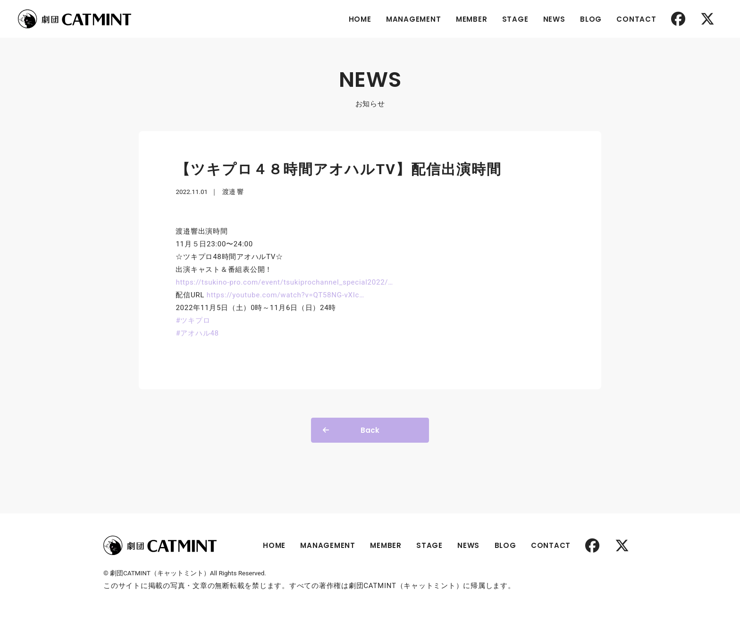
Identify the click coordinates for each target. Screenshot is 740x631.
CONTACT (636, 19)
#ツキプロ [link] (193, 320)
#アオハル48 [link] (197, 333)
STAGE (515, 19)
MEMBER (472, 19)
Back (370, 430)
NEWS (554, 19)
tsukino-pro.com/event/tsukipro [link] (284, 282)
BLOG (591, 19)
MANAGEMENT (413, 19)
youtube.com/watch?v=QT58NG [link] (285, 295)
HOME (360, 19)
